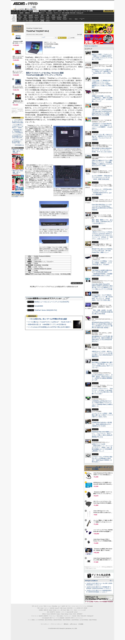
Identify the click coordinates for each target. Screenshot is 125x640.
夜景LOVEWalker (66, 619)
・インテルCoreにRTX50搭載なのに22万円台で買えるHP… (17, 136)
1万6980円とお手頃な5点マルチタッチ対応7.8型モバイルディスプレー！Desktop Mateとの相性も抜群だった (102, 403)
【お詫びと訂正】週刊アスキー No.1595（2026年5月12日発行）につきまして (99, 584)
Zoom (76, 19)
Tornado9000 (38, 306)
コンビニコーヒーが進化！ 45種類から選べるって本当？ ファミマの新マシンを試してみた (102, 415)
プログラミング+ (57, 12)
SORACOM (53, 614)
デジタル (32, 3)
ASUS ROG (31, 17)
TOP (33, 606)
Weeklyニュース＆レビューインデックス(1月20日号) (51, 302)
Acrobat (25, 19)
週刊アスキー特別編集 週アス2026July (18, 151)
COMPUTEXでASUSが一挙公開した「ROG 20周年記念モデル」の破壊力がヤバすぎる (102, 424)
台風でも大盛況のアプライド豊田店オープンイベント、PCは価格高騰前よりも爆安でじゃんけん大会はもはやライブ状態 (102, 163)
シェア (43, 37)
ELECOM (19, 17)
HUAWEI (53, 17)
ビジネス (24, 11)
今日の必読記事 (45, 617)
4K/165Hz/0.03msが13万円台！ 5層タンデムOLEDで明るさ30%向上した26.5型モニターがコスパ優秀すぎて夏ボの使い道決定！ (102, 325)
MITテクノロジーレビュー (77, 617)
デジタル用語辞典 (60, 617)
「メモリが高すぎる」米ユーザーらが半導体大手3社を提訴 (47, 319)
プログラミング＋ (67, 615)
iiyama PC (57, 608)
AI (17, 11)
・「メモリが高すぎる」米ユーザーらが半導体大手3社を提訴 (17, 121)
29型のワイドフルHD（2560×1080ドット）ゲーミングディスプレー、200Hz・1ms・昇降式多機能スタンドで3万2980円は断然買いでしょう (102, 447)
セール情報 (90, 11)
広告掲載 (80, 624)
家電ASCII (27, 12)
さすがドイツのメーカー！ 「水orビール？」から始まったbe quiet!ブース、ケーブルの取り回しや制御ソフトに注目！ (102, 391)
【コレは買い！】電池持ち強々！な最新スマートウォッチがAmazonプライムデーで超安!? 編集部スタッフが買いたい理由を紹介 (102, 84)
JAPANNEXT (31, 21)
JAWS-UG (46, 610)
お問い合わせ (73, 624)
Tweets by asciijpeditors (91, 46)
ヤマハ (70, 19)
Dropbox (48, 18)
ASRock (42, 17)
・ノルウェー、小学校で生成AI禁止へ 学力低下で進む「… (17, 141)
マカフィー (19, 20)
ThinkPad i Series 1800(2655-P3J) (45, 310)
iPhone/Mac (43, 11)
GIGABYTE (36, 17)
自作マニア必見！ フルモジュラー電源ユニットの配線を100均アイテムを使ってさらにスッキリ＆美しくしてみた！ (102, 57)
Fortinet (65, 19)
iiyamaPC (31, 15)
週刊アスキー (42, 12)
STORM (85, 608)
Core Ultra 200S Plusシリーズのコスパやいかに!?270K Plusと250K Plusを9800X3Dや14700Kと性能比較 (102, 207)
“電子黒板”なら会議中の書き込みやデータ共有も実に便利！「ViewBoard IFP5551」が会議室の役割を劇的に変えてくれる (102, 273)
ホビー (54, 11)
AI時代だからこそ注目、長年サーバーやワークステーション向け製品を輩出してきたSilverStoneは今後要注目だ (102, 354)
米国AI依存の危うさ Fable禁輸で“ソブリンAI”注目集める (47, 324)
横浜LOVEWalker (49, 619)
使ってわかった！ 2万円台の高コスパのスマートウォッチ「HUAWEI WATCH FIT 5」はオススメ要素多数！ (102, 192)
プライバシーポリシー (56, 624)
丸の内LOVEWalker (84, 619)
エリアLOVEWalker (40, 619)
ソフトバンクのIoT (81, 19)
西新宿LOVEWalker (58, 619)
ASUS (53, 15)
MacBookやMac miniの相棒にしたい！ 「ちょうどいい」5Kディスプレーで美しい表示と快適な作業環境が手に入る (102, 434)
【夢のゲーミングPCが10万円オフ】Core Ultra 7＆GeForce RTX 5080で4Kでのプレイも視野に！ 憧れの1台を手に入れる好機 (102, 112)
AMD (25, 17)
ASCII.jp (19, 3)
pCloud (47, 20)
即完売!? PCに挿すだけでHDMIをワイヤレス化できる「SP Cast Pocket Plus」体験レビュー (102, 250)
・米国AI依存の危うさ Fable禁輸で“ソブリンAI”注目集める (17, 131)
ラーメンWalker (31, 619)
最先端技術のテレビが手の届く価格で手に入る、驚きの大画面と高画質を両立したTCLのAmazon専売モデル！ (102, 338)
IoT (20, 11)
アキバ (67, 11)
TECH (30, 11)
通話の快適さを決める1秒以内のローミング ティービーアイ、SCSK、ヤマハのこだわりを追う (102, 150)
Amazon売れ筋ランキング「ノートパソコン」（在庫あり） (17, 28)
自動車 (49, 11)
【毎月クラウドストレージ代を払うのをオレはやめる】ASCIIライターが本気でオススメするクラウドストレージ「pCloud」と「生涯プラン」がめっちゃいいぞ (102, 235)
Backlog (59, 19)
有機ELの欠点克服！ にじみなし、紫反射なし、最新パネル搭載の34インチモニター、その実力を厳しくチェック (102, 98)
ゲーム (84, 11)
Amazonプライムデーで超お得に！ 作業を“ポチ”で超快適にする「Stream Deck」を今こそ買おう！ (102, 72)
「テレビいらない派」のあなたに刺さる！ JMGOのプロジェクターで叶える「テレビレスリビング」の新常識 (102, 137)
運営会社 (66, 624)
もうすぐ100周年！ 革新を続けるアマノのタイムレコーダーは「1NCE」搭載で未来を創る (102, 177)
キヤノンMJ (25, 20)
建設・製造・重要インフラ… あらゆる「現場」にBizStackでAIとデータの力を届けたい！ (102, 221)
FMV (19, 15)
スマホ (71, 11)
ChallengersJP (79, 12)
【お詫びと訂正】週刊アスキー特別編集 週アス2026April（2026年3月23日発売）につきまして (98, 587)
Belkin (64, 17)
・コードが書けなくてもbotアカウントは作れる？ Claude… (17, 126)
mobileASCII (68, 617)
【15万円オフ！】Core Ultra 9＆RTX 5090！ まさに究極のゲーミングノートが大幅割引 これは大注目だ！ (102, 126)
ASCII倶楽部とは (19, 145)
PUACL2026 (72, 12)
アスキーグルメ (34, 12)
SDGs (63, 12)
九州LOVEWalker (75, 619)
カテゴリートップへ (77, 283)
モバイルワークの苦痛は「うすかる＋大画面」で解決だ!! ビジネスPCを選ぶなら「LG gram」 (102, 262)
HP (59, 15)
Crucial (48, 17)
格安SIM (21, 12)
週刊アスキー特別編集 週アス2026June (18, 172)
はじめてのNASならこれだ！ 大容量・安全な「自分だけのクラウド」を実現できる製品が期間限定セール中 (102, 377)
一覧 (55, 37)
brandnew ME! (42, 21)
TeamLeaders (49, 12)
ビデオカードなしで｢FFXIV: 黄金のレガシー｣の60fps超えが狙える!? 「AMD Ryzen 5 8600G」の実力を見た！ (102, 459)
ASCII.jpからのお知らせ (91, 580)
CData (53, 19)
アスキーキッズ (14, 12)
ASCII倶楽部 (109, 11)
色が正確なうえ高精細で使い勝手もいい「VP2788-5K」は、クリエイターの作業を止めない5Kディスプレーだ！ (102, 365)
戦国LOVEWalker (93, 619)
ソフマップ (36, 20)
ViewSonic (59, 17)
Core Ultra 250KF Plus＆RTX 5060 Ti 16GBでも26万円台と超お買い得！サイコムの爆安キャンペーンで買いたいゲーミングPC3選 (102, 286)
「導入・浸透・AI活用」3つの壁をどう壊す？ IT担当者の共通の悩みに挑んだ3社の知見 (102, 312)
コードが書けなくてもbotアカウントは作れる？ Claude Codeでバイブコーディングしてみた (59, 322)
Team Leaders (60, 615)
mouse (25, 15)
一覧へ (110, 580)
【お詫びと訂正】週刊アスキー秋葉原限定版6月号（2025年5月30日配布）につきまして (99, 591)
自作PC (60, 11)
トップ (13, 11)
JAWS (19, 19)
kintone (31, 19)
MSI (48, 15)
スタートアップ (77, 11)
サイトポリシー (45, 624)
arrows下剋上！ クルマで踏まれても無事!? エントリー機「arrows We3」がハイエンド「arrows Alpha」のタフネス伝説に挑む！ (102, 297)
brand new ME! (70, 612)
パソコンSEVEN (42, 15)
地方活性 (67, 12)
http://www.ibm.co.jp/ (49, 47)
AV (64, 11)
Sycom (36, 15)
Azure (36, 19)
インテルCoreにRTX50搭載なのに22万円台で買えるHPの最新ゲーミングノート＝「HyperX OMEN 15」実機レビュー (66, 327)
